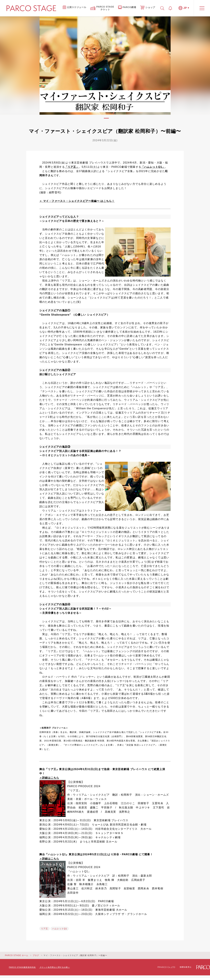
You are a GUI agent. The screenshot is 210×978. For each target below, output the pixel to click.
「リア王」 (72, 166)
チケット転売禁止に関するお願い (55, 967)
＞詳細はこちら (49, 777)
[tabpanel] (105, 65)
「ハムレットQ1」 (153, 166)
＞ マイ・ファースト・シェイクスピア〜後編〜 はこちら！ (77, 201)
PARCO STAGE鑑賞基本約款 (22, 967)
